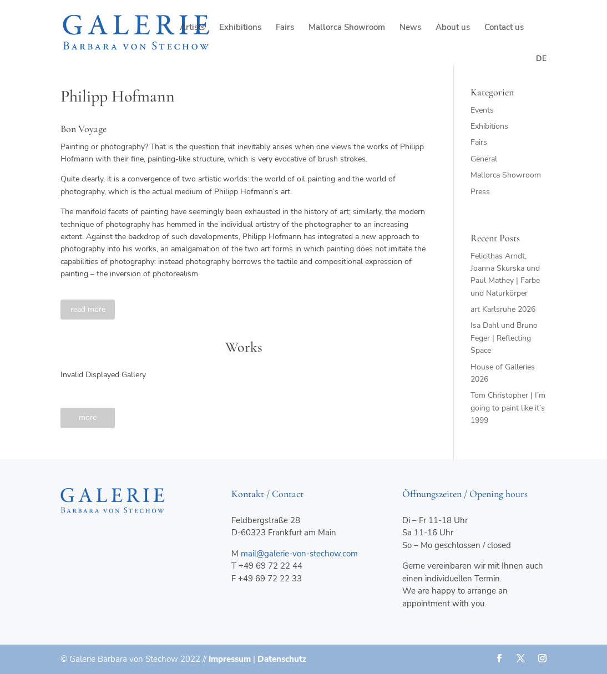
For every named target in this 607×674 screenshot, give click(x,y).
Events (482, 110)
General (484, 159)
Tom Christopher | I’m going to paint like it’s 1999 (508, 407)
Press (480, 191)
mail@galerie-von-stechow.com (299, 553)
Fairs (285, 28)
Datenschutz (281, 659)
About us (453, 28)
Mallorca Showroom (346, 28)
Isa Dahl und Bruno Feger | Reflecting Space (504, 338)
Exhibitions (240, 28)
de (541, 58)
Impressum (230, 659)
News (410, 28)
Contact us (504, 28)
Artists (192, 28)
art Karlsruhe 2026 (503, 309)
